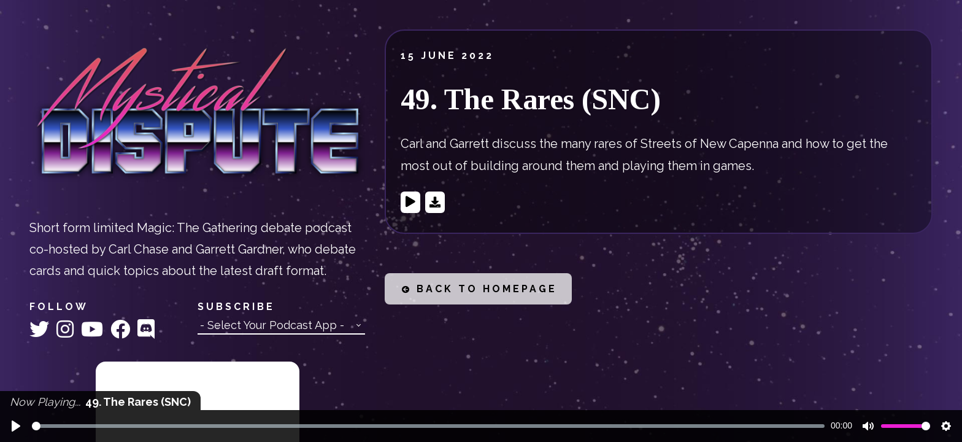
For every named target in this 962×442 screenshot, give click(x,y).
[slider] (428, 426)
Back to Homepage (479, 289)
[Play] (16, 426)
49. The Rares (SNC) (531, 99)
